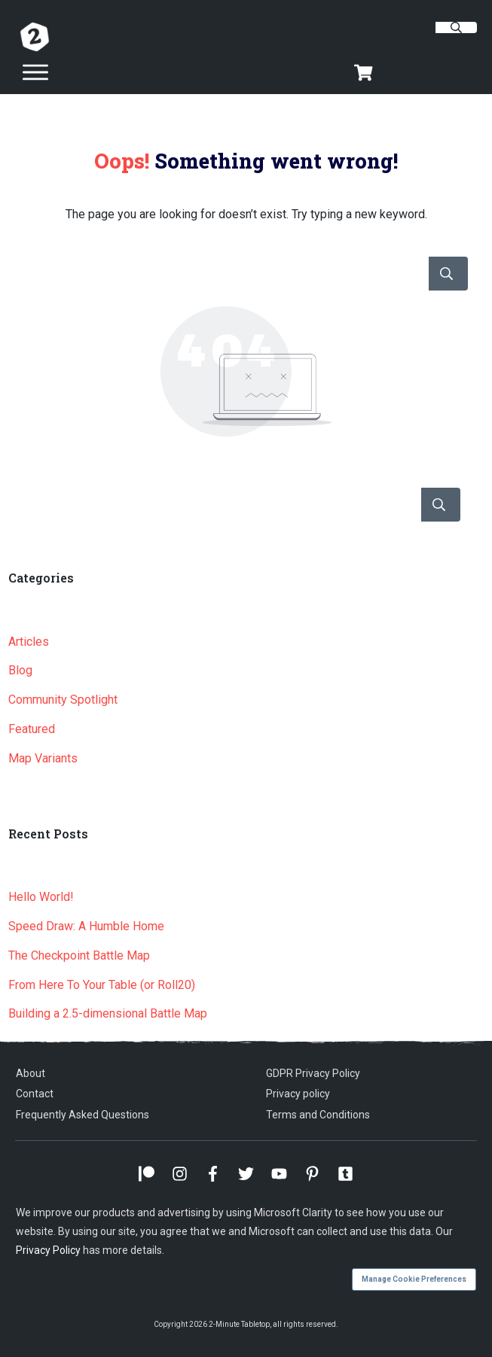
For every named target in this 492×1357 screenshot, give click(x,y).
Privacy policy (298, 1094)
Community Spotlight (63, 699)
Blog (20, 670)
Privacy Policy (48, 1250)
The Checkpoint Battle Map (79, 955)
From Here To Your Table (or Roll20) (101, 985)
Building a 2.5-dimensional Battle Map (107, 1013)
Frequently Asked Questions (82, 1115)
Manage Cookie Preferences (414, 1279)
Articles (28, 641)
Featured (31, 729)
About (30, 1073)
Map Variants (43, 758)
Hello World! (41, 897)
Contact (34, 1094)
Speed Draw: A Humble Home (86, 926)
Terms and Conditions (318, 1115)
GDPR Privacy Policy (313, 1073)
